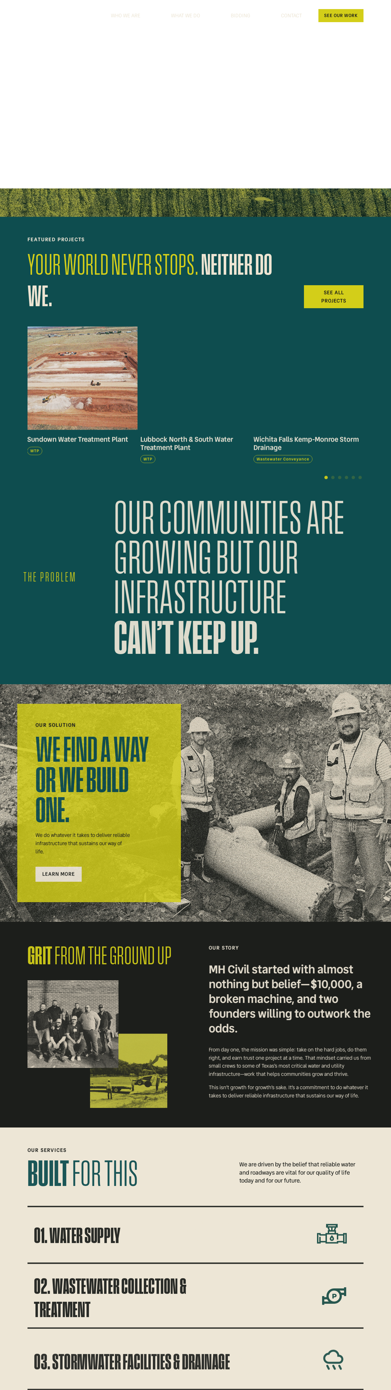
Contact (291, 15)
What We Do (185, 15)
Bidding (240, 15)
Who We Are (125, 15)
